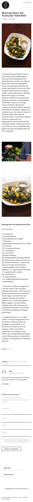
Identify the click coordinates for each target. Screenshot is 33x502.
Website (4, 433)
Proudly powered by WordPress (9, 497)
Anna (5, 19)
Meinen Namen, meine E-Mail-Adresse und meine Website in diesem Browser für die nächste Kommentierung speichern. (17, 441)
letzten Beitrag (9, 74)
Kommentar (6, 409)
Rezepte (10, 349)
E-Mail (4, 426)
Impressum (26, 488)
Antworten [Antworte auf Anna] (5, 385)
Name (4, 419)
